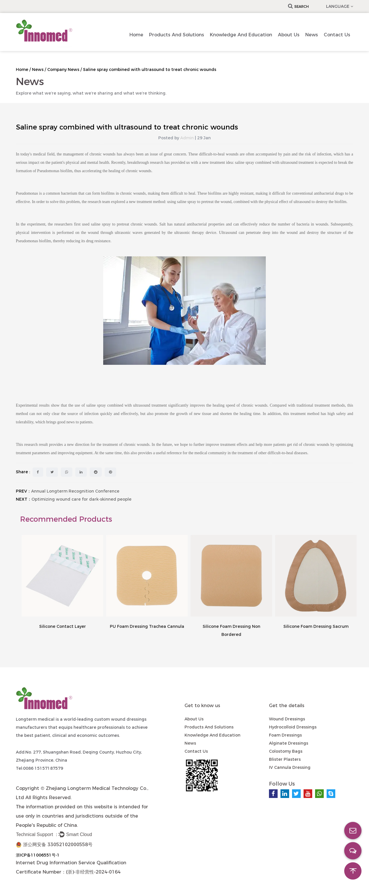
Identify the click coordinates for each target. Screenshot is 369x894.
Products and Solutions (176, 34)
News (311, 34)
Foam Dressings (285, 735)
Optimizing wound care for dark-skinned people (81, 499)
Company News (63, 69)
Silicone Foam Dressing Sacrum (316, 626)
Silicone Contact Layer (62, 626)
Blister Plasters (285, 759)
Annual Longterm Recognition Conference (75, 491)
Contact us (337, 34)
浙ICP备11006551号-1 (38, 855)
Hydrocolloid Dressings (293, 727)
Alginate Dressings (288, 743)
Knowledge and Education (241, 34)
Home (136, 34)
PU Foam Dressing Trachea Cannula (147, 626)
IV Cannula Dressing (289, 767)
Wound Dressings (287, 719)
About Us (289, 34)
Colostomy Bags (285, 751)
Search (298, 6)
